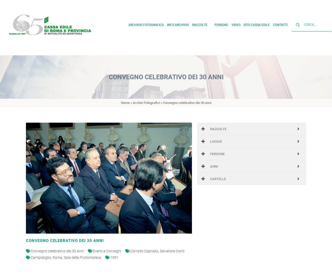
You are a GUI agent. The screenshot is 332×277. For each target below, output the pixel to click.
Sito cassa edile (257, 24)
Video (236, 24)
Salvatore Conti (172, 251)
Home (125, 103)
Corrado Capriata (144, 251)
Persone (221, 24)
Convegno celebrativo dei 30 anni (57, 251)
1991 (114, 257)
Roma (57, 257)
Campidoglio (41, 257)
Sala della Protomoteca (82, 257)
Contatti (280, 24)
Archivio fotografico (146, 24)
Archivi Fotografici (146, 103)
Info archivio (178, 24)
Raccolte (201, 24)
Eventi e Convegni (107, 251)
